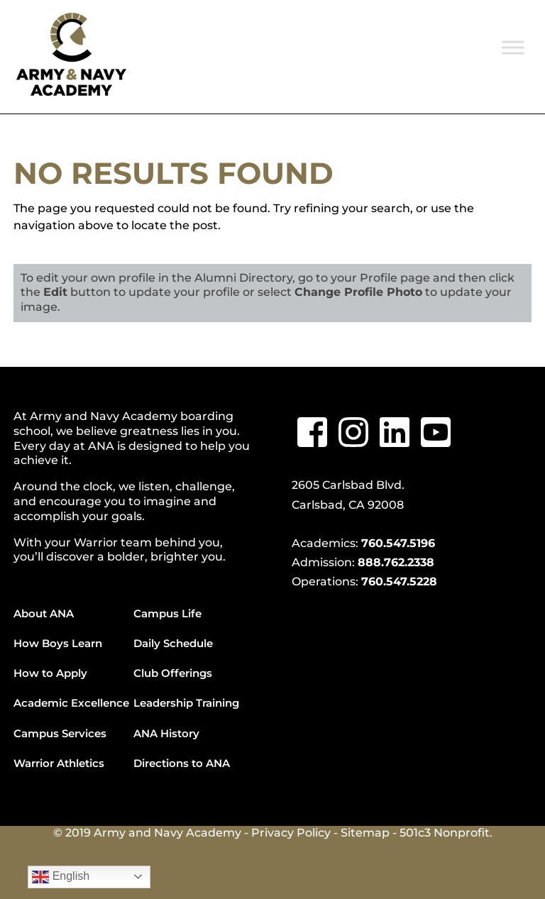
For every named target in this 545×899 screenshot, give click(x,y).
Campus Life (167, 613)
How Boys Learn (57, 643)
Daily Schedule (173, 643)
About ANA (43, 613)
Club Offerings (172, 673)
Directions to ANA (181, 763)
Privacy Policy (291, 832)
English (60, 877)
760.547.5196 (398, 543)
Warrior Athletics (58, 763)
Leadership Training (186, 703)
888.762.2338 (396, 562)
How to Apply (50, 673)
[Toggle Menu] (513, 47)
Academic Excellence (71, 703)
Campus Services (59, 733)
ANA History (166, 733)
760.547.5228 (399, 581)
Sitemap (365, 832)
